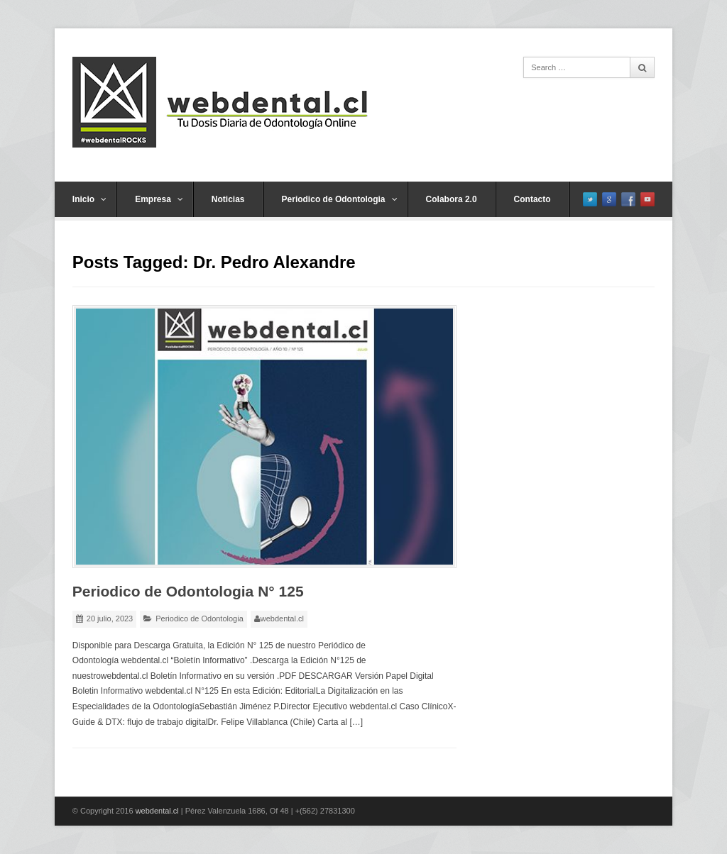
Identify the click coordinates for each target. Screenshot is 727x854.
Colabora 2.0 (451, 199)
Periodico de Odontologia (340, 199)
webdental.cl (282, 618)
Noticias (228, 199)
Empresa (159, 199)
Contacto (532, 199)
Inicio (89, 199)
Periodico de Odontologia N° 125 (188, 591)
